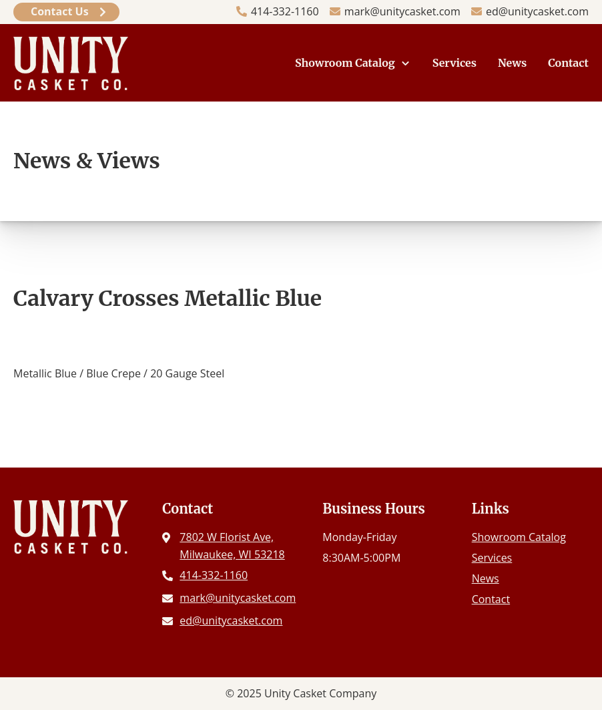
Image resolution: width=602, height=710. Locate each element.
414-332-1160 (285, 11)
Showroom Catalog (345, 62)
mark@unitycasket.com (402, 11)
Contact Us (60, 11)
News (512, 62)
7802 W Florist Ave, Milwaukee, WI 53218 (232, 546)
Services (454, 62)
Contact (568, 62)
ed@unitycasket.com (537, 11)
